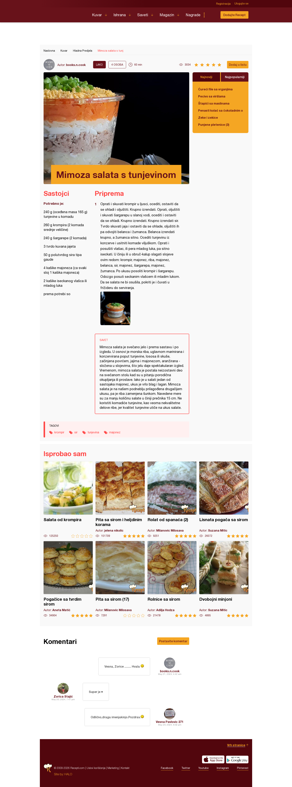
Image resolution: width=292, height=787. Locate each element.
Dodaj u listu (238, 64)
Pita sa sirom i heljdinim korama (120, 500)
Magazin (167, 15)
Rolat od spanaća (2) (172, 500)
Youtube (203, 768)
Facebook (167, 768)
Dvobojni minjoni (223, 579)
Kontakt (125, 767)
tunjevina (93, 432)
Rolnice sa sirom (172, 579)
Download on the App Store (213, 759)
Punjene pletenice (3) (213, 124)
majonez (114, 432)
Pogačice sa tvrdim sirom (68, 579)
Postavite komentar (173, 641)
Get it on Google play (237, 759)
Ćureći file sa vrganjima (215, 89)
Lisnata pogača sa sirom (223, 500)
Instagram (223, 768)
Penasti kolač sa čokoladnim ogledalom (220, 110)
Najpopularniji (235, 77)
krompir (59, 432)
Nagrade (193, 15)
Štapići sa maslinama (213, 103)
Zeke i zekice (208, 117)
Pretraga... (211, 15)
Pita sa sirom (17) (120, 579)
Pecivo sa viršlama (211, 96)
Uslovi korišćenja (96, 767)
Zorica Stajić (63, 696)
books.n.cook (76, 65)
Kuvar (97, 15)
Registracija (223, 3)
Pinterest (242, 768)
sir (75, 432)
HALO (68, 774)
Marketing (113, 767)
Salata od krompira (68, 500)
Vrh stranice (236, 745)
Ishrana (119, 15)
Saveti (142, 15)
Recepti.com (65, 13)
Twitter (185, 768)
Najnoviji (206, 77)
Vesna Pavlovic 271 (169, 721)
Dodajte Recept (234, 15)
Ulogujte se (241, 3)
